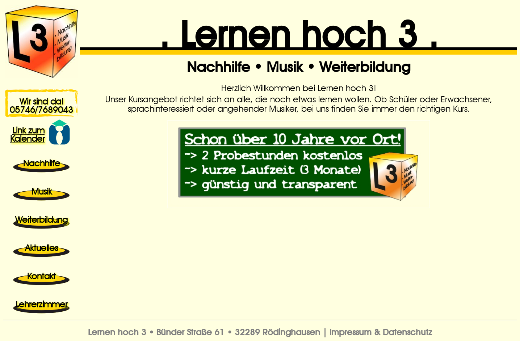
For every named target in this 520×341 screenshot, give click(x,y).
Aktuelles (41, 246)
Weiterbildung (365, 64)
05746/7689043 (41, 108)
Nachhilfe (218, 64)
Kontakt (41, 275)
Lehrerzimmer (41, 303)
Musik (285, 64)
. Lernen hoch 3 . (299, 29)
